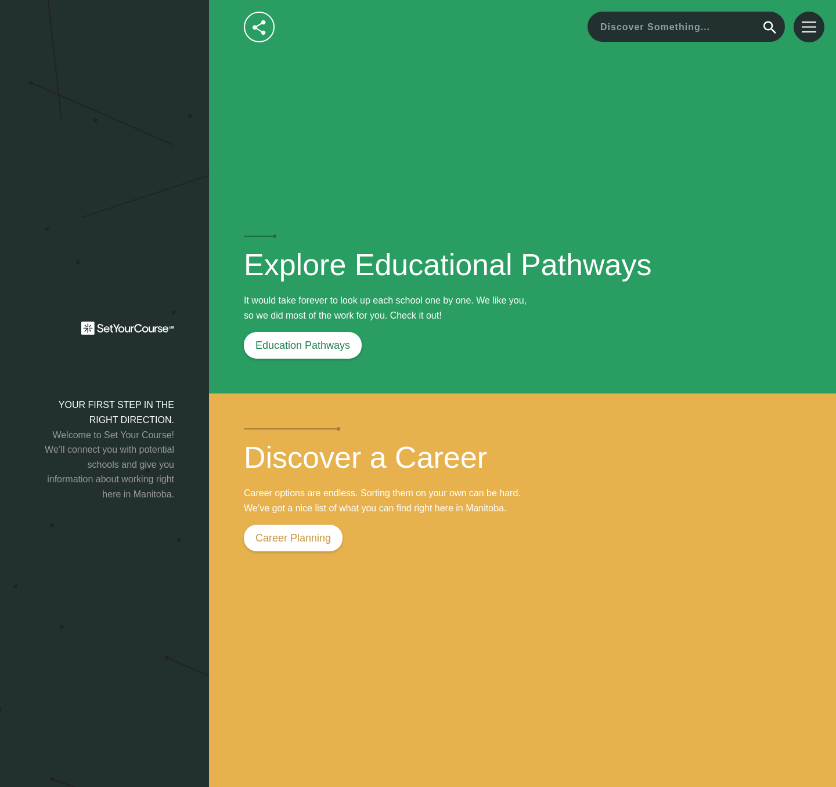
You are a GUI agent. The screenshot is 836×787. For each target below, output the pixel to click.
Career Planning (293, 538)
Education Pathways (302, 345)
